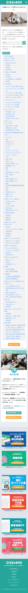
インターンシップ (9, 99)
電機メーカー (9, 194)
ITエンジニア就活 (9, 58)
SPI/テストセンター (10, 60)
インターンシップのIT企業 (13, 102)
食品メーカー (9, 196)
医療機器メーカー (10, 165)
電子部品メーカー (10, 192)
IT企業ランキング (10, 201)
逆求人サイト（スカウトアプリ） (14, 309)
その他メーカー (10, 143)
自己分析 (7, 299)
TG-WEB (8, 76)
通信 (7, 183)
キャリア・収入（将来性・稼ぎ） (15, 86)
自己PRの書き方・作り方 (12, 294)
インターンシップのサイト (13, 250)
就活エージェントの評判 (12, 243)
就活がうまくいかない (11, 222)
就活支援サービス (10, 264)
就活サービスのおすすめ (11, 257)
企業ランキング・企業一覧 (12, 199)
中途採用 (5, 408)
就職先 (6, 266)
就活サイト (9, 252)
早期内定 (8, 235)
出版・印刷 (9, 159)
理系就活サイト (10, 254)
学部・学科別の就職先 (12, 271)
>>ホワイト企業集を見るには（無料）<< (14, 491)
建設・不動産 (9, 174)
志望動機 (7, 274)
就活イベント (9, 259)
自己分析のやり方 (10, 302)
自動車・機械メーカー (12, 178)
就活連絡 (8, 233)
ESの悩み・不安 (10, 114)
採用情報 (14, 574)
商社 (7, 168)
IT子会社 (8, 203)
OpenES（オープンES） (12, 118)
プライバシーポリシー (14, 582)
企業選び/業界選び (10, 212)
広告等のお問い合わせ (13, 417)
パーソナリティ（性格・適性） (14, 92)
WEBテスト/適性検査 (10, 72)
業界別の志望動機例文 (12, 278)
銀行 (7, 189)
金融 (7, 187)
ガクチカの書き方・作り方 (13, 286)
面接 (6, 311)
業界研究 (8, 217)
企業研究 (8, 215)
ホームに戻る (14, 344)
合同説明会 (9, 231)
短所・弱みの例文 (10, 292)
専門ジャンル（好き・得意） (13, 97)
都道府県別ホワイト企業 (12, 130)
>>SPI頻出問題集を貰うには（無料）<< (14, 447)
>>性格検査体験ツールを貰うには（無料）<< (14, 553)
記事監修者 (14, 571)
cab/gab (8, 74)
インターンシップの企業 (12, 104)
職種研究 (8, 219)
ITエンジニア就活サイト (12, 248)
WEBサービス (9, 141)
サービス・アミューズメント (13, 152)
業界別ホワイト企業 (11, 127)
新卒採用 (17, 406)
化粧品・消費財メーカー (12, 163)
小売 (7, 170)
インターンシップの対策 (12, 106)
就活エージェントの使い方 (13, 240)
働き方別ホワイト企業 (12, 125)
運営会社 (14, 577)
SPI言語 (8, 67)
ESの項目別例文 (10, 116)
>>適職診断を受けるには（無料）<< (14, 467)
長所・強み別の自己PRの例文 (14, 296)
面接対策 (8, 320)
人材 (7, 157)
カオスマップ (8, 120)
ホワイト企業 (8, 123)
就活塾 (7, 262)
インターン (23, 406)
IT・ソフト (9, 137)
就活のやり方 (8, 224)
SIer (7, 139)
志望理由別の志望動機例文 (13, 276)
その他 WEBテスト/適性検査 (13, 79)
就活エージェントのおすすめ (12, 238)
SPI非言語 (8, 69)
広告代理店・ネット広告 (12, 172)
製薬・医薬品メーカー (12, 181)
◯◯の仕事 (8, 83)
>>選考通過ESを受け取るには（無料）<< (14, 534)
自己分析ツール (10, 304)
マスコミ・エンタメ (11, 154)
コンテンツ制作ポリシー (14, 579)
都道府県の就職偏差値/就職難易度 (15, 185)
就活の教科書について (13, 412)
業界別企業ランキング (12, 210)
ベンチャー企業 (10, 205)
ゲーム (7, 148)
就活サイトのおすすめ (11, 245)
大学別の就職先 (10, 269)
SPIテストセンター (11, 63)
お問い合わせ (14, 585)
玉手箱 (7, 81)
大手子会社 (9, 208)
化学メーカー (9, 161)
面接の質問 (8, 322)
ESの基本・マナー (11, 111)
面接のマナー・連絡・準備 (13, 315)
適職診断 (8, 306)
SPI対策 (8, 65)
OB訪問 (8, 227)
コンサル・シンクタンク (12, 150)
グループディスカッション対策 (14, 229)
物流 (7, 176)
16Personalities (9, 56)
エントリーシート (9, 109)
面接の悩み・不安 (10, 318)
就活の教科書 (14, 374)
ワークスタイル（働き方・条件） (15, 95)
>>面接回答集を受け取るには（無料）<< (14, 510)
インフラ (8, 146)
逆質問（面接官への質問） (13, 338)
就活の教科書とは (14, 568)
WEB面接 (8, 313)
